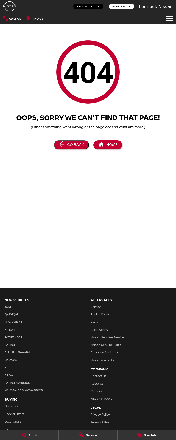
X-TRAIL (10, 330)
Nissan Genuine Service (107, 337)
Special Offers (14, 414)
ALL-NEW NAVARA (17, 352)
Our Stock (12, 406)
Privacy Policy (100, 414)
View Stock (121, 6)
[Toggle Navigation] (169, 18)
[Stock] (29, 435)
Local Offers (13, 421)
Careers (96, 391)
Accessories (99, 330)
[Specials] (147, 435)
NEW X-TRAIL (14, 322)
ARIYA (9, 375)
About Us (97, 383)
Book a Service (101, 314)
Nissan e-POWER (102, 399)
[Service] (88, 435)
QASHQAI (11, 314)
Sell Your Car (88, 6)
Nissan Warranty (102, 360)
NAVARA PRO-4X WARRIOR (24, 390)
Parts (94, 322)
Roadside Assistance (106, 352)
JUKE (8, 307)
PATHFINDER (13, 337)
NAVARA (11, 360)
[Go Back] (71, 144)
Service (96, 307)
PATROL (10, 345)
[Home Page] (9, 6)
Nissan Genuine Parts (106, 345)
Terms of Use (100, 422)
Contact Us (98, 376)
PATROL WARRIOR (17, 383)
